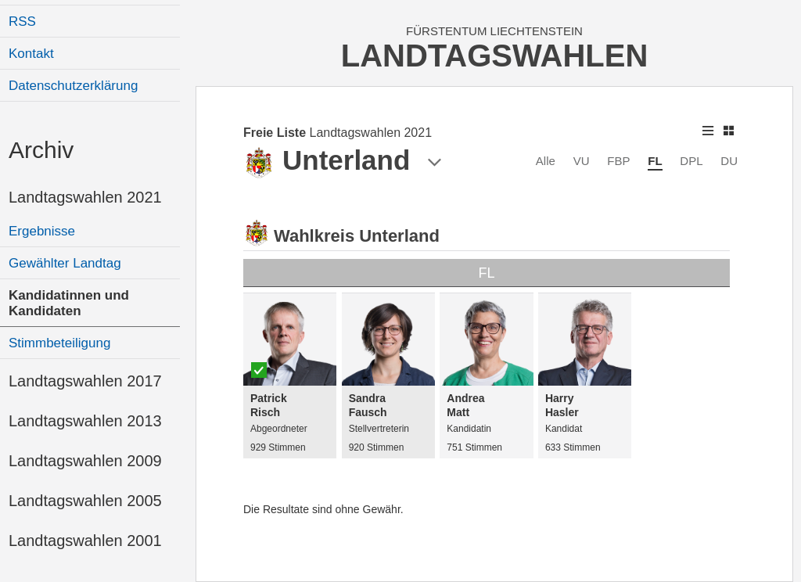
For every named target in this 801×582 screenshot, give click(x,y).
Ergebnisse (42, 231)
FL (655, 160)
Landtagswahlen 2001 (85, 540)
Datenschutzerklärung (73, 85)
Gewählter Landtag (65, 263)
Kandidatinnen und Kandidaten (69, 303)
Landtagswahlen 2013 (85, 420)
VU (581, 160)
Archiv (41, 150)
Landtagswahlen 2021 (85, 197)
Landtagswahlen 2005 (85, 500)
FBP (618, 160)
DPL (691, 160)
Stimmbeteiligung (59, 343)
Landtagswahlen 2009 (85, 460)
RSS (22, 21)
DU (729, 160)
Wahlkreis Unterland (357, 236)
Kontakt (31, 53)
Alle (545, 160)
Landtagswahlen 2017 (85, 381)
